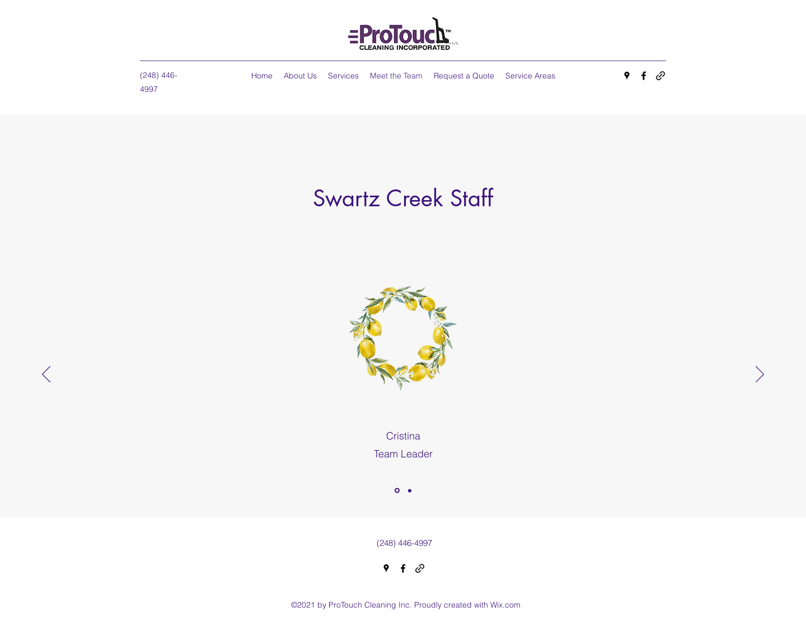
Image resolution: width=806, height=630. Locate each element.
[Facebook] (643, 75)
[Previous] (46, 375)
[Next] (760, 375)
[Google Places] (626, 75)
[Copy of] (409, 490)
